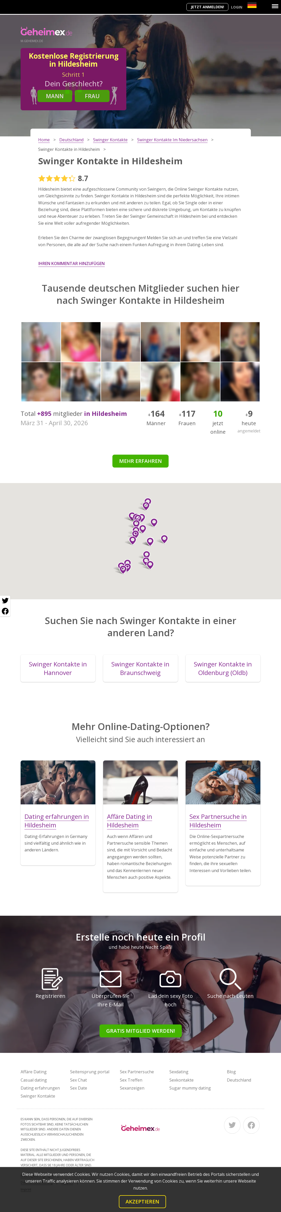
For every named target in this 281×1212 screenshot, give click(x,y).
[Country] (252, 5)
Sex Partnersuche (137, 1072)
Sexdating (178, 1072)
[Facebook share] (5, 611)
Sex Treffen (131, 1080)
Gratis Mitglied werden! (140, 1030)
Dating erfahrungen (40, 1088)
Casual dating (34, 1080)
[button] (152, 522)
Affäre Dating (34, 1072)
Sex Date (78, 1088)
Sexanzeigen (132, 1088)
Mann (55, 96)
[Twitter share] (5, 601)
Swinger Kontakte (38, 1096)
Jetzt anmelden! (207, 6)
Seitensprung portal (89, 1072)
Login (236, 7)
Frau (92, 96)
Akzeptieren (142, 1201)
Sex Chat (78, 1080)
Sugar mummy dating (190, 1088)
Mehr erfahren (140, 460)
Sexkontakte (181, 1080)
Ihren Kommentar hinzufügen (71, 263)
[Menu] (275, 6)
